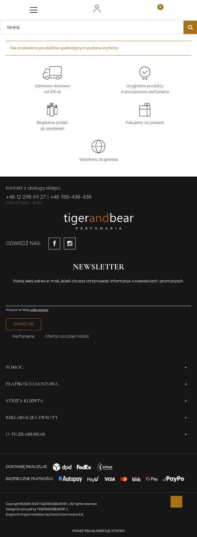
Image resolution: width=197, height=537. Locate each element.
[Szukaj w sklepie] (93, 27)
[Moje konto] (97, 8)
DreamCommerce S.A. (67, 514)
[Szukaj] (190, 27)
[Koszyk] (156, 9)
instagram (70, 243)
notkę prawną (39, 309)
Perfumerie (24, 336)
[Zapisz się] (23, 324)
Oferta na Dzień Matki (67, 336)
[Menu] (33, 8)
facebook (54, 243)
